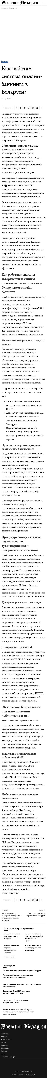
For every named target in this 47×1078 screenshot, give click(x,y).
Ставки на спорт (9, 1057)
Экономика (5, 1034)
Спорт (3, 1054)
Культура (4, 1045)
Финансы (5, 61)
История (4, 1051)
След (13, 957)
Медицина (5, 1048)
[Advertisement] (23, 34)
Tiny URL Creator (30, 1074)
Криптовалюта (6, 1039)
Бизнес (3, 1042)
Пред (7, 957)
